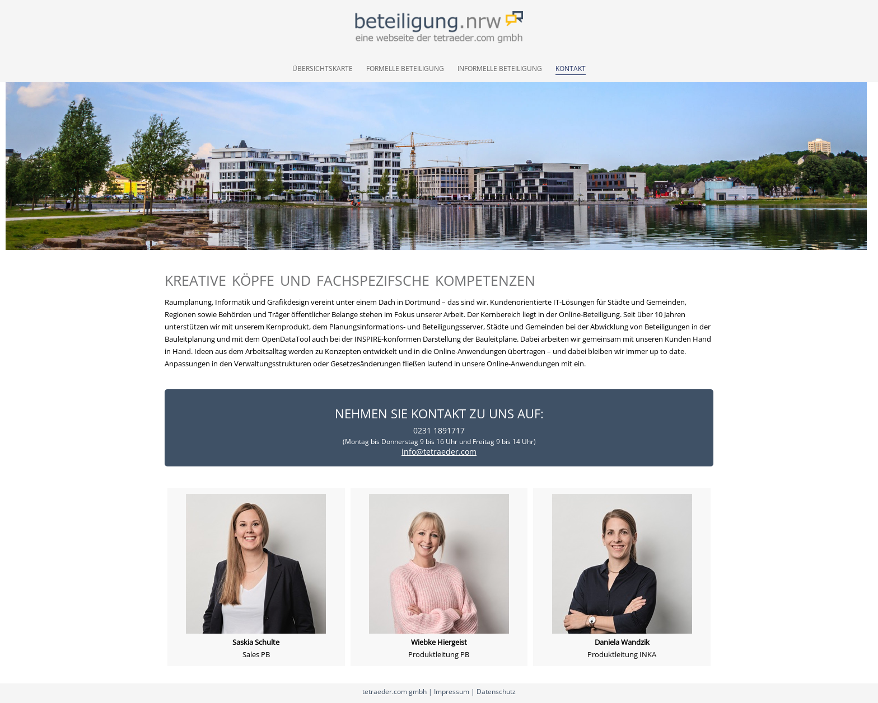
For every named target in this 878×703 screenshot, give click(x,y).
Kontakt (570, 68)
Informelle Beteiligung (499, 68)
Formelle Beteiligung (405, 68)
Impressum (451, 691)
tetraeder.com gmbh (394, 691)
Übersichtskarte (322, 68)
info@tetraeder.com (439, 451)
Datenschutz (496, 691)
